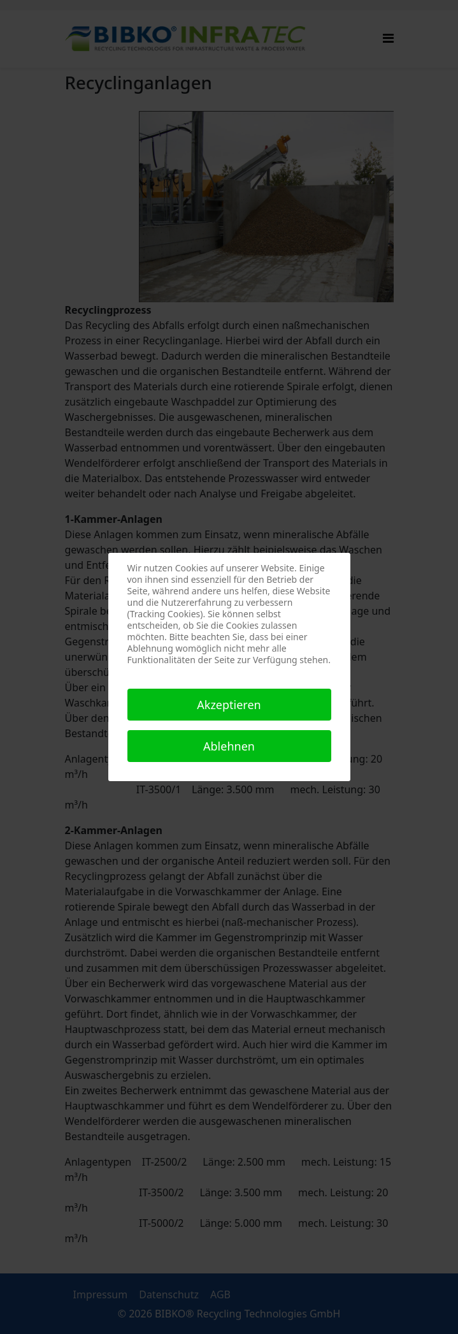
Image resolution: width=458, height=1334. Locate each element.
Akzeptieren (229, 704)
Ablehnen (229, 746)
